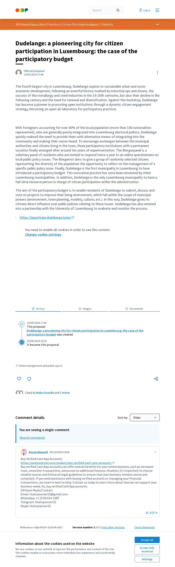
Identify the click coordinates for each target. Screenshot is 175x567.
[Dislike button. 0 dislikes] (154, 513)
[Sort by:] (145, 417)
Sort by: (123, 417)
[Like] (19, 378)
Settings (147, 559)
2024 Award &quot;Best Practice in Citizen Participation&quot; (57, 24)
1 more (65, 393)
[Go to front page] (41, 10)
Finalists (107, 24)
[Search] (106, 10)
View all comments (32, 437)
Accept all (147, 540)
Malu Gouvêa (45, 393)
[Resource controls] (157, 72)
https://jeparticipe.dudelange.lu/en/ (47, 217)
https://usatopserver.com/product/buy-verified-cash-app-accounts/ (68, 463)
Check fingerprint (144, 527)
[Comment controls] (155, 452)
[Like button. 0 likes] (148, 513)
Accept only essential (147, 549)
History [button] (38, 308)
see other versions (113, 527)
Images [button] (85, 308)
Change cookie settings (43, 234)
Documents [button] (134, 308)
